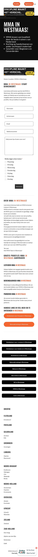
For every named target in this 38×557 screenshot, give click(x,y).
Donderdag (11, 170)
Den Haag (7, 532)
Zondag (10, 179)
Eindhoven (7, 470)
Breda (5, 478)
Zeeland (6, 523)
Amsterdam (7, 487)
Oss (5, 474)
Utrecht (6, 512)
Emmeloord (7, 420)
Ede (5, 438)
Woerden (7, 514)
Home (6, 79)
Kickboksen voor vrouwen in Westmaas (19, 342)
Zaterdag (10, 176)
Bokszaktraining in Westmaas (19, 324)
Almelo (6, 501)
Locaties (11, 79)
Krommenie (7, 492)
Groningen (7, 447)
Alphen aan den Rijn (10, 536)
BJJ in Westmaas (19, 382)
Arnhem (6, 436)
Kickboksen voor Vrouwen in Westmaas (19, 316)
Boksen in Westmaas (19, 369)
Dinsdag (10, 165)
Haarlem (6, 490)
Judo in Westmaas (19, 395)
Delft (5, 543)
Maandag (10, 162)
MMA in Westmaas (19, 389)
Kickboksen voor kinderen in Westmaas (19, 349)
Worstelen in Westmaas (19, 375)
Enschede (7, 503)
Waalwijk (6, 476)
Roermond (7, 458)
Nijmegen (7, 472)
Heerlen (6, 456)
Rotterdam (7, 540)
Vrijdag (9, 173)
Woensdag (11, 167)
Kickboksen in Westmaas (19, 355)
